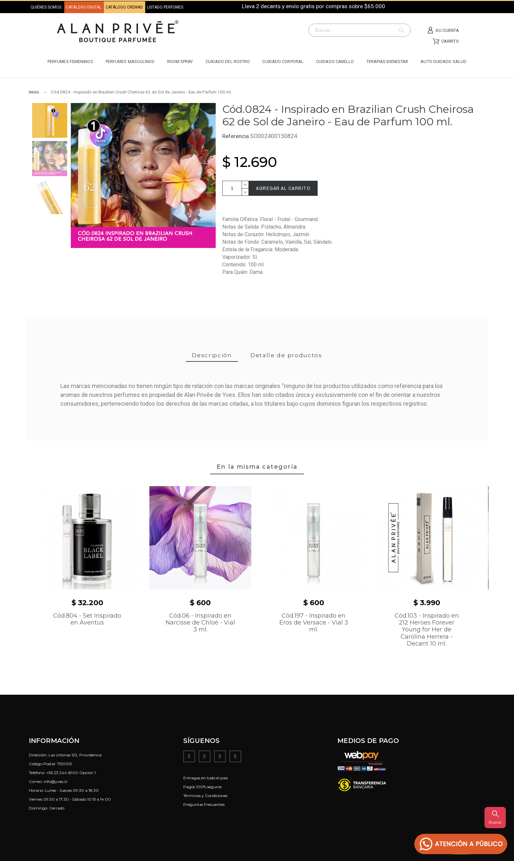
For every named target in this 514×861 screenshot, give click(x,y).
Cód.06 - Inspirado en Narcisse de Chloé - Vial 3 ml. (200, 622)
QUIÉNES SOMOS (45, 7)
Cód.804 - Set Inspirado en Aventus (87, 619)
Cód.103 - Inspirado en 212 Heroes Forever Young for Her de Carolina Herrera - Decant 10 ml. (427, 629)
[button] (460, 844)
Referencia (236, 136)
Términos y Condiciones (205, 795)
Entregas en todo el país (205, 777)
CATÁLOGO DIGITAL (84, 7)
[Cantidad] (232, 188)
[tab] (212, 356)
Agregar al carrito (283, 188)
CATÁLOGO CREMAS (125, 7)
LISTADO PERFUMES (165, 7)
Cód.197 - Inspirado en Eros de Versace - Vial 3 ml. (313, 622)
